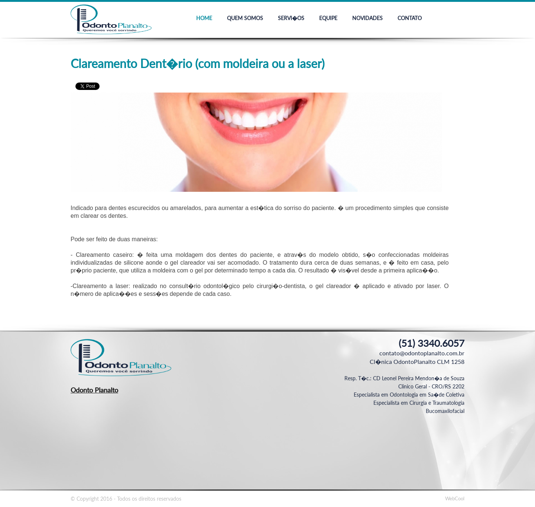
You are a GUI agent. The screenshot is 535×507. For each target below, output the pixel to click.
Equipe (328, 18)
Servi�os (291, 18)
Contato (410, 18)
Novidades (367, 18)
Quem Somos (245, 18)
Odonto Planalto (94, 390)
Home (204, 18)
